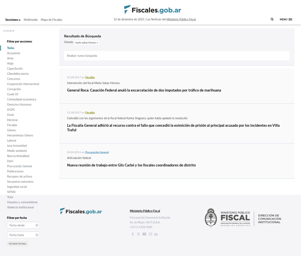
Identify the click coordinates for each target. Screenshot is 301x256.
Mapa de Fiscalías (51, 19)
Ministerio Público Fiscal (181, 19)
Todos (10, 48)
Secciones (13, 19)
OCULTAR (8, 31)
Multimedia (31, 19)
